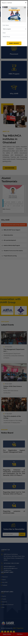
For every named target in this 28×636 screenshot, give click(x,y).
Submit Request (14, 43)
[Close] (25, 3)
